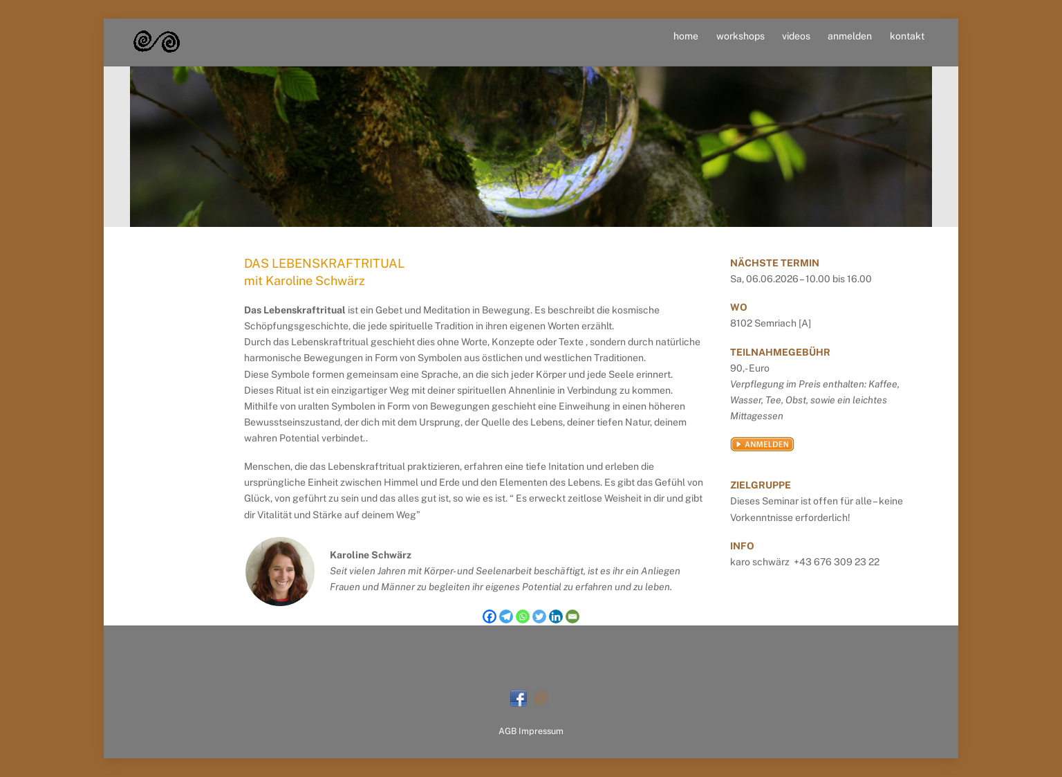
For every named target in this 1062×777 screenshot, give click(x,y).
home (685, 36)
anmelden (850, 36)
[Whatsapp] (523, 616)
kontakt (907, 36)
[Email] (572, 616)
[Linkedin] (556, 616)
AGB (507, 731)
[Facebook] (489, 616)
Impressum (541, 731)
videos (796, 36)
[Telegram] (506, 616)
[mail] (540, 697)
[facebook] (518, 697)
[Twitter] (539, 616)
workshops (740, 36)
